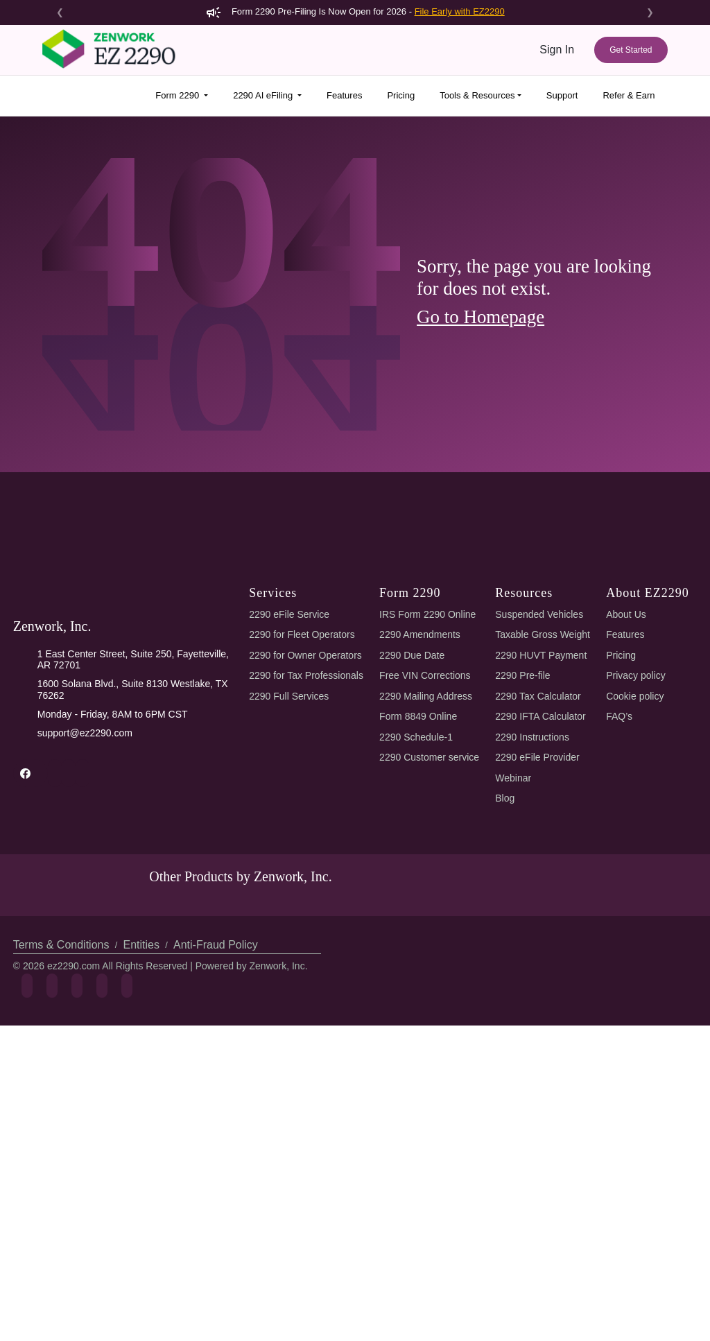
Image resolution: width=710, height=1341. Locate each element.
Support (560, 95)
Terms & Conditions (60, 1232)
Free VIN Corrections (428, 935)
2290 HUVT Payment (541, 914)
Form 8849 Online (421, 976)
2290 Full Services (288, 955)
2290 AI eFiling (258, 95)
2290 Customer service (433, 1017)
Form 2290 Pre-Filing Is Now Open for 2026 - (355, 11)
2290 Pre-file (524, 935)
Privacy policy (637, 935)
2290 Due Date (414, 914)
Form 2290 (174, 95)
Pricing (394, 95)
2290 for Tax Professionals (308, 935)
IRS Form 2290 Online (429, 873)
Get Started (630, 49)
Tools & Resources (472, 95)
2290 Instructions (535, 996)
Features (337, 95)
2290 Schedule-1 (418, 996)
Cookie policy (637, 955)
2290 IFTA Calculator (544, 976)
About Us (627, 873)
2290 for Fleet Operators (304, 894)
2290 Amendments (422, 894)
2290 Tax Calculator (542, 955)
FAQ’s (620, 976)
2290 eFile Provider (539, 1017)
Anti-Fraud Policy (210, 1232)
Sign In (557, 49)
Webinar (514, 1037)
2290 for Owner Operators (307, 914)
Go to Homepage (485, 316)
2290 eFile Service (288, 873)
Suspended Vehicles (540, 873)
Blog (506, 1058)
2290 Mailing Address (428, 955)
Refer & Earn (628, 95)
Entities (139, 1232)
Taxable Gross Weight (545, 894)
